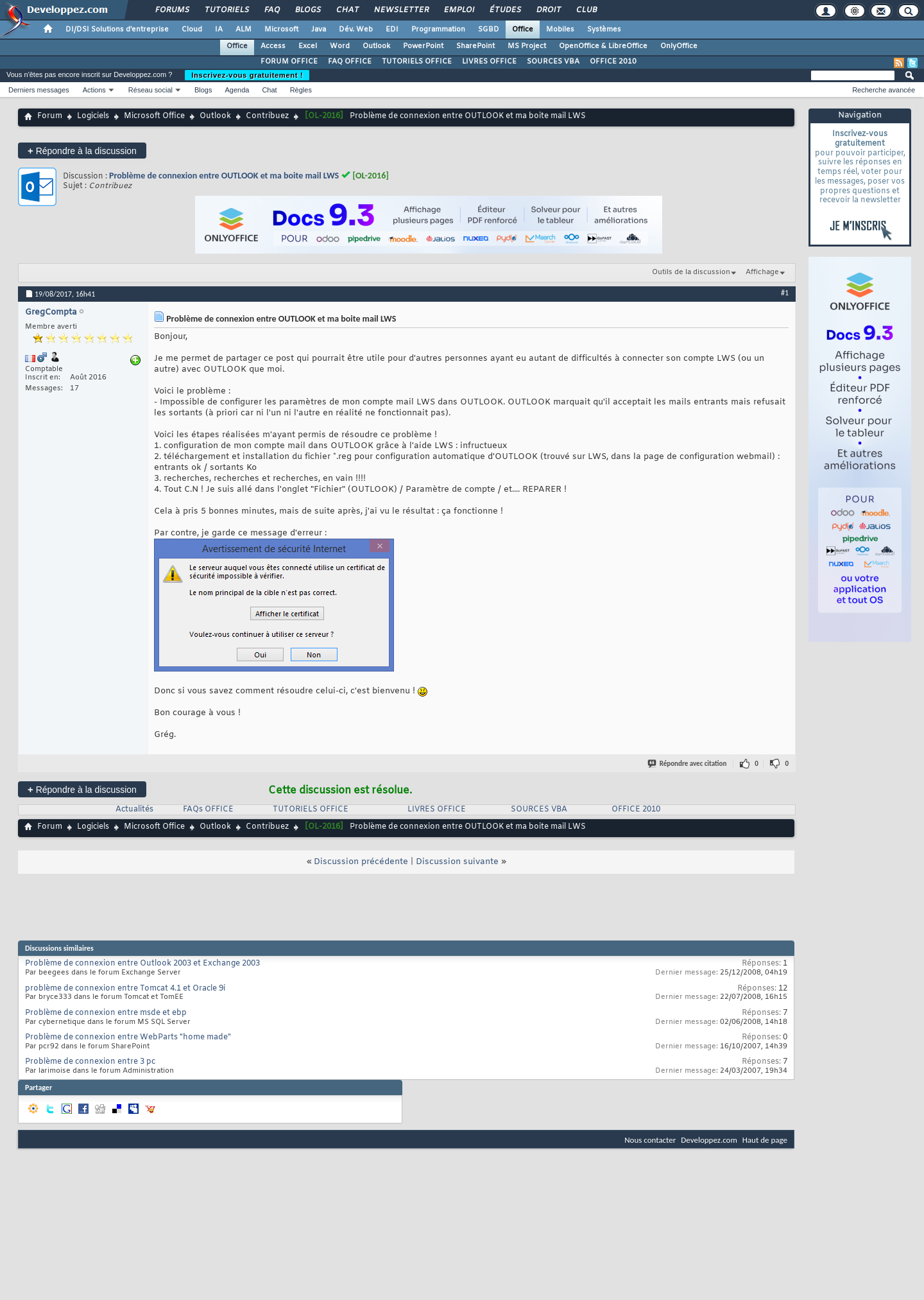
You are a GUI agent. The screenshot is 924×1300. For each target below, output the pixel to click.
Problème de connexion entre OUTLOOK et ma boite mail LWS (224, 175)
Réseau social (150, 90)
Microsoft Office (154, 116)
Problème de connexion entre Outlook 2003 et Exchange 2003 (142, 963)
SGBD (488, 29)
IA (219, 29)
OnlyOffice (678, 46)
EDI (392, 29)
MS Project (527, 46)
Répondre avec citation (688, 763)
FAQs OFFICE (208, 809)
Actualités (134, 809)
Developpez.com (709, 1140)
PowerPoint (423, 46)
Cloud (192, 29)
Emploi (458, 10)
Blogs (307, 10)
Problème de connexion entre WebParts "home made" (128, 1037)
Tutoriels (226, 10)
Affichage (762, 272)
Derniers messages (38, 90)
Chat (346, 10)
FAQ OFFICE (350, 61)
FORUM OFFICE (289, 61)
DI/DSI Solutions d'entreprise (117, 29)
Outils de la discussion (691, 272)
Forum (49, 116)
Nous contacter (650, 1140)
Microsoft (281, 29)
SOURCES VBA (553, 61)
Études (505, 10)
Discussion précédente (361, 861)
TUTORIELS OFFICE (417, 61)
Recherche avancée (883, 90)
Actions (94, 90)
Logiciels (93, 116)
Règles (301, 90)
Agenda (237, 90)
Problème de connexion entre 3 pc (90, 1062)
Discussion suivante (457, 861)
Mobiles (560, 29)
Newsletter (400, 10)
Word (340, 46)
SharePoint (475, 46)
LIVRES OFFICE (489, 61)
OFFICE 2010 (613, 61)
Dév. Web (356, 29)
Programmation (438, 29)
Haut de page (764, 1140)
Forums (171, 10)
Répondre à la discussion (82, 150)
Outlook (376, 46)
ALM (243, 29)
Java (318, 29)
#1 (785, 292)
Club (585, 10)
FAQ (271, 10)
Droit (548, 10)
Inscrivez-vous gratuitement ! (247, 75)
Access (273, 46)
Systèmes (604, 29)
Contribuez (267, 116)
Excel (307, 46)
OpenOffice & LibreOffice (603, 46)
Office (522, 29)
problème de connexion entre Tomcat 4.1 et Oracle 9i (125, 989)
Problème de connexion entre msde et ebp (106, 1013)
